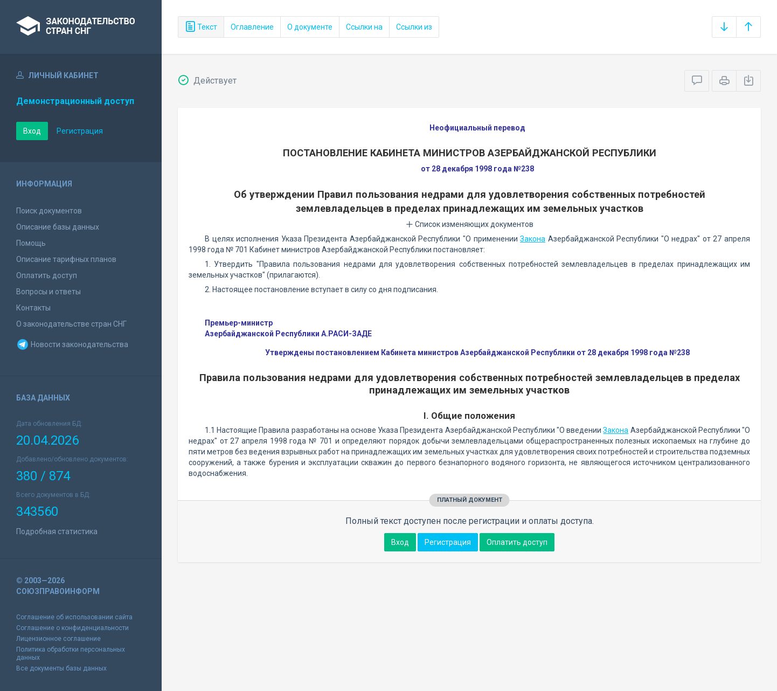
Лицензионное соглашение (58, 638)
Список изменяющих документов (469, 224)
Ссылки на (364, 27)
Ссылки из (414, 27)
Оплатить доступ (46, 275)
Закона (532, 238)
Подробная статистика (57, 531)
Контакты (33, 307)
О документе (309, 27)
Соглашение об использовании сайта (74, 617)
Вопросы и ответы (48, 291)
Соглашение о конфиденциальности (72, 628)
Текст (201, 27)
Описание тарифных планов (66, 259)
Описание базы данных (57, 227)
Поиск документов (49, 210)
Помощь (31, 243)
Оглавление (252, 27)
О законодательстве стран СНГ (71, 324)
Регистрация (80, 131)
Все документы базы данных (61, 668)
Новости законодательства (72, 344)
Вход (32, 131)
